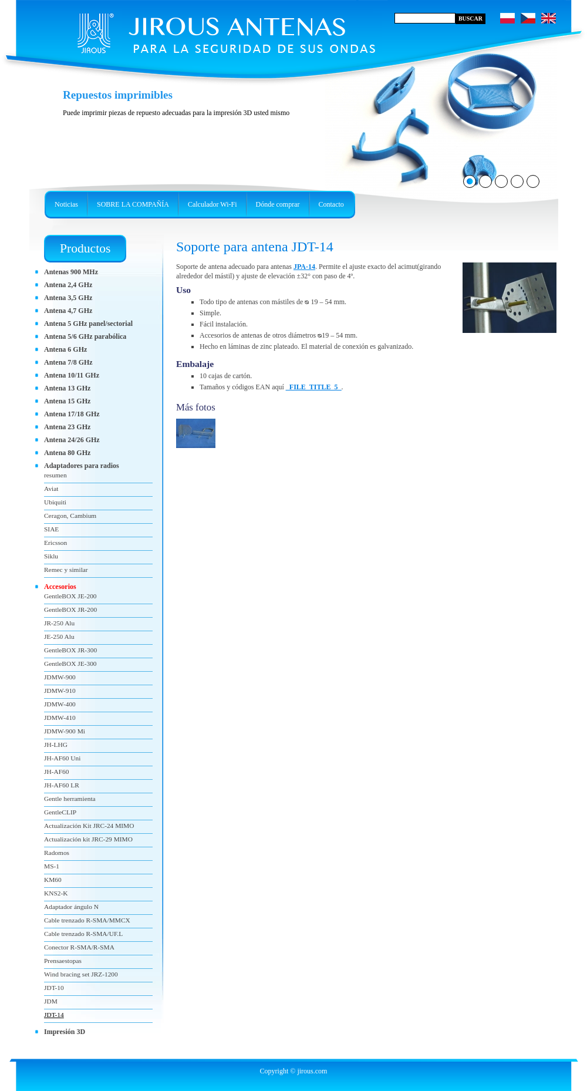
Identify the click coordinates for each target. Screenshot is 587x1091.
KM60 (53, 879)
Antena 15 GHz (67, 401)
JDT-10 (54, 987)
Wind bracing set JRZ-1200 (81, 974)
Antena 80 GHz (67, 452)
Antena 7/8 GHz (68, 362)
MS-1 (51, 866)
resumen (55, 475)
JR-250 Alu (59, 623)
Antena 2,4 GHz (68, 284)
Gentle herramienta (70, 798)
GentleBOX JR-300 (70, 650)
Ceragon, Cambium (70, 515)
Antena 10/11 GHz (71, 375)
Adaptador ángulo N (71, 906)
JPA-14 (304, 266)
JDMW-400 (60, 704)
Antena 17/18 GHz (72, 413)
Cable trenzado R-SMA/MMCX (87, 920)
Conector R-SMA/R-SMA (79, 947)
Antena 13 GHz (67, 388)
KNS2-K (56, 893)
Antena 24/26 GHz (72, 439)
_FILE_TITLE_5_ (314, 387)
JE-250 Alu (59, 636)
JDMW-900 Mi (64, 731)
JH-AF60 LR (61, 785)
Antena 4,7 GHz (68, 310)
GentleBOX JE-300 (70, 663)
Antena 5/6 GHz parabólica (85, 336)
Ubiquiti (55, 502)
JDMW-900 (60, 677)
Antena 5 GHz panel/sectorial (88, 323)
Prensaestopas (63, 960)
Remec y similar (66, 569)
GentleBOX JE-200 (70, 596)
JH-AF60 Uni (62, 758)
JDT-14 (54, 1014)
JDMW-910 (60, 690)
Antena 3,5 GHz (68, 297)
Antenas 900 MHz (71, 271)
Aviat (51, 488)
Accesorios (60, 586)
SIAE (51, 529)
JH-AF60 (56, 771)
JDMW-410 (60, 717)
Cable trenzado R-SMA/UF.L (83, 933)
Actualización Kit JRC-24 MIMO (89, 825)
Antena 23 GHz (67, 426)
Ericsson (55, 542)
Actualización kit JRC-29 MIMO (88, 839)
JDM (51, 1001)
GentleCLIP (60, 812)
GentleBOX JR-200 (70, 609)
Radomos (56, 852)
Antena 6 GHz (65, 349)
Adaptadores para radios (81, 465)
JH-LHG (56, 744)
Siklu (51, 556)
